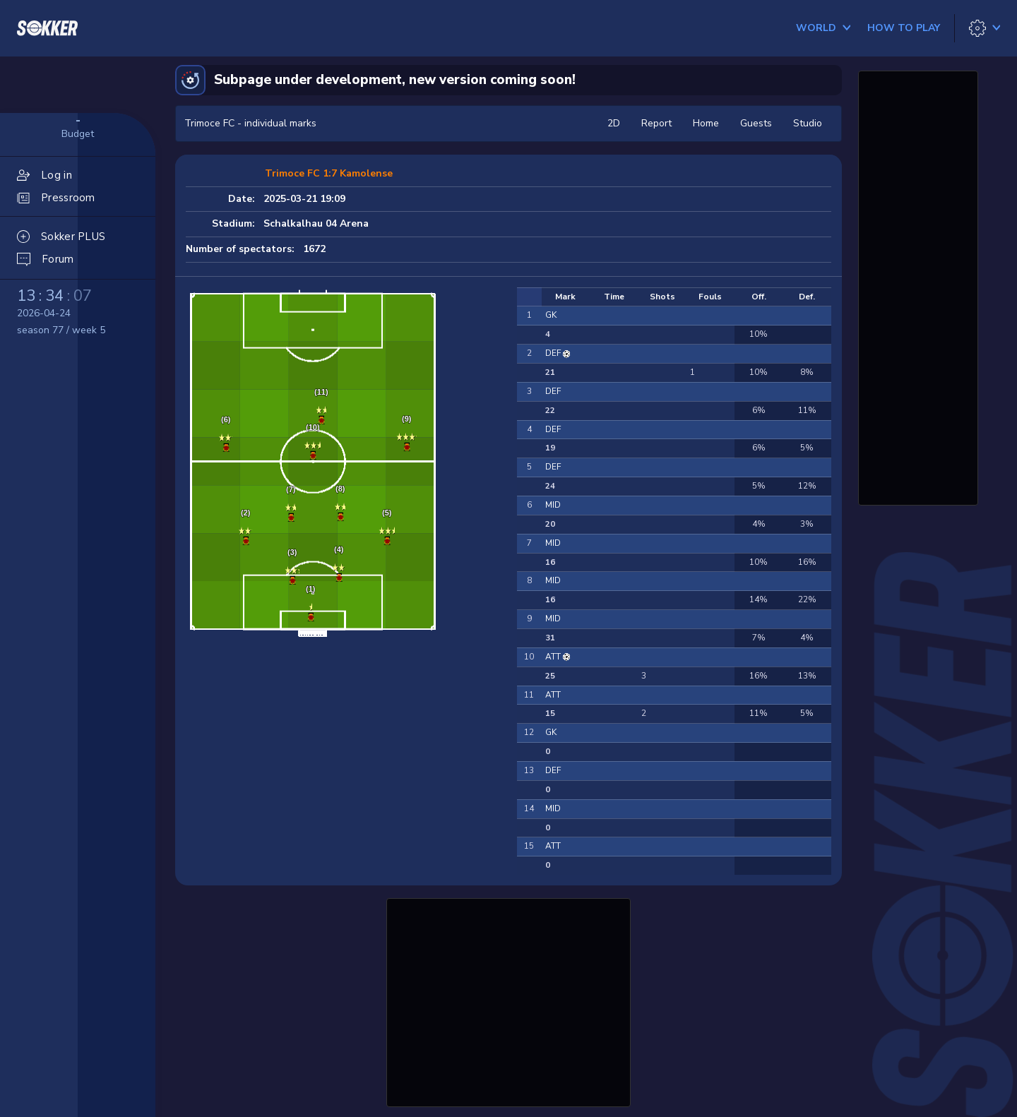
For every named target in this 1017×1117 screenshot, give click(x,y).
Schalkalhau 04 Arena (316, 223)
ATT (554, 656)
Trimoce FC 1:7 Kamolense (329, 173)
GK (551, 315)
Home (706, 123)
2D (613, 123)
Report (656, 123)
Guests (756, 123)
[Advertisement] (508, 1000)
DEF (554, 353)
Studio (807, 123)
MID (553, 504)
